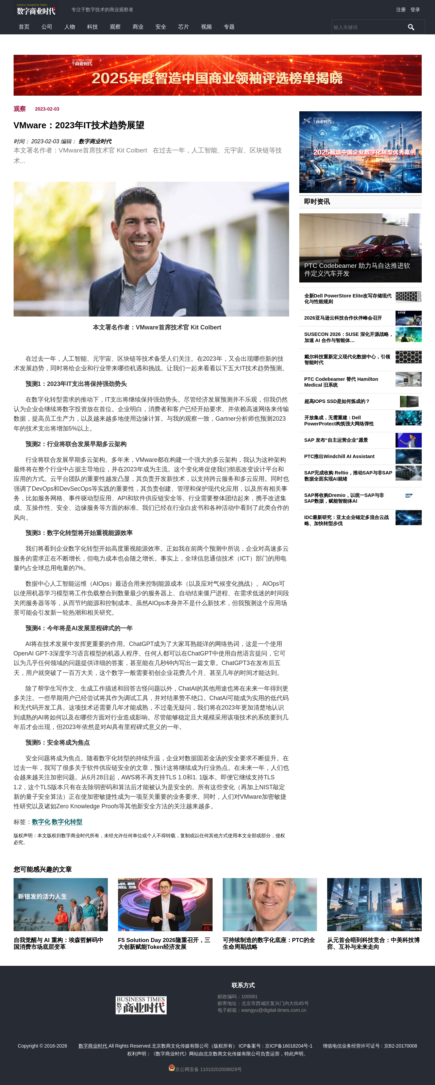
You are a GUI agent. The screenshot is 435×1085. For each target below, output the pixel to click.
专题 (229, 27)
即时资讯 (317, 201)
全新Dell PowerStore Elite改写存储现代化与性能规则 (348, 298)
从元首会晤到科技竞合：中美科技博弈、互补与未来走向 (373, 943)
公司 (46, 27)
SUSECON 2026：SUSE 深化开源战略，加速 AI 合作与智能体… (349, 337)
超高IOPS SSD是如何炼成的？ (337, 401)
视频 (206, 27)
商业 (138, 27)
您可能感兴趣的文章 (43, 869)
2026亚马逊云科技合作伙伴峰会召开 (343, 318)
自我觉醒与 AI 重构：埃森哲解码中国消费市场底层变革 (58, 943)
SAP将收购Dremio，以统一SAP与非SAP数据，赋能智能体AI (344, 498)
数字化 (41, 822)
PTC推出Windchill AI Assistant (339, 456)
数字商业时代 (95, 141)
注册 (401, 9)
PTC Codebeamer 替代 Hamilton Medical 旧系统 (341, 382)
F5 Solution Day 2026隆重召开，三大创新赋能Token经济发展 (164, 943)
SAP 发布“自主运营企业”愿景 (336, 440)
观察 (115, 27)
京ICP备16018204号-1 (289, 1046)
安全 (160, 27)
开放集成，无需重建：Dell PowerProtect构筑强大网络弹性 (339, 420)
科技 (92, 27)
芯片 (183, 27)
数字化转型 (67, 822)
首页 (24, 27)
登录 (415, 9)
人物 (69, 27)
